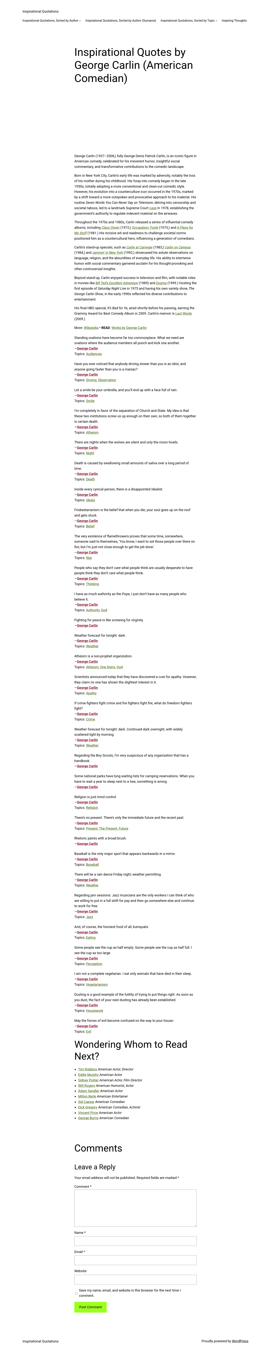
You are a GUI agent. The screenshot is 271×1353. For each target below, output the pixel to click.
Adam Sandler (88, 1091)
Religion (92, 808)
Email (79, 1252)
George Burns (88, 1118)
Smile (90, 401)
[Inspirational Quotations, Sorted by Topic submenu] (216, 21)
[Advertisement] (135, 123)
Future (123, 828)
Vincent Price (88, 1113)
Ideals (90, 500)
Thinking (92, 584)
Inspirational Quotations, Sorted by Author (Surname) (120, 20)
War (89, 558)
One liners (107, 667)
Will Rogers (86, 1086)
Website (80, 1271)
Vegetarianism (97, 984)
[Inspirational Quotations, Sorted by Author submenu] (80, 21)
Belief (90, 526)
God (104, 610)
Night (90, 453)
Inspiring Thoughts (234, 20)
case (153, 208)
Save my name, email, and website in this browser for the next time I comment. (130, 1293)
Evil (88, 1031)
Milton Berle (87, 1096)
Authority (93, 610)
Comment (82, 1187)
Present (92, 828)
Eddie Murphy (88, 1075)
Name (80, 1233)
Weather (92, 646)
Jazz (89, 917)
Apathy (91, 693)
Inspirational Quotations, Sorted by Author (50, 20)
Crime (90, 719)
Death (90, 479)
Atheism (92, 432)
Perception (94, 964)
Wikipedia (91, 328)
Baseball (92, 865)
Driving (91, 380)
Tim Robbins (87, 1069)
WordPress (240, 1341)
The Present (108, 828)
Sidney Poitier (88, 1080)
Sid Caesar (86, 1102)
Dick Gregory (87, 1107)
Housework (94, 1011)
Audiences (94, 354)
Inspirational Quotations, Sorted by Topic (188, 20)
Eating (90, 937)
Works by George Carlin (129, 328)
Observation (107, 380)
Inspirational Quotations (41, 11)
